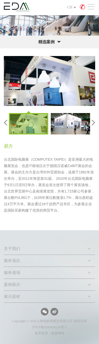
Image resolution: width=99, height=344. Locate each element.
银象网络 (58, 333)
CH (69, 7)
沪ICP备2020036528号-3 (49, 327)
